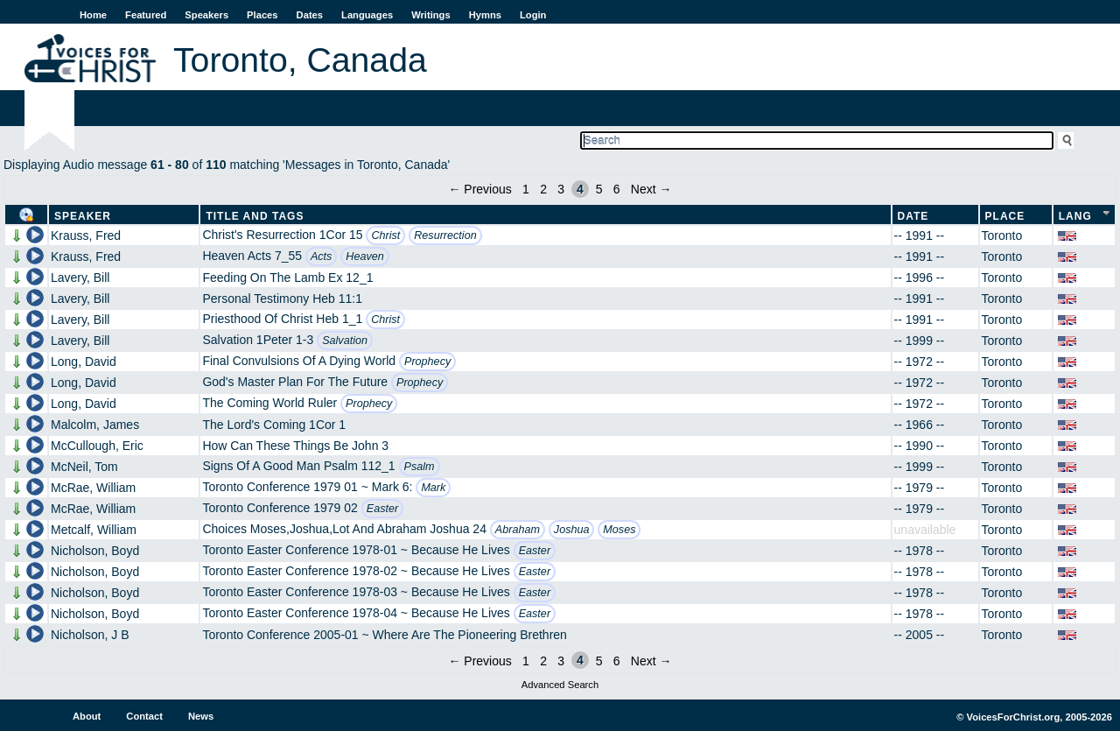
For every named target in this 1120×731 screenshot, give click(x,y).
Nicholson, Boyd (95, 551)
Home (93, 15)
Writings (431, 15)
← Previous (479, 189)
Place (1005, 216)
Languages (367, 15)
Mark (433, 487)
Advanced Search (560, 684)
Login (533, 15)
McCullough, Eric (97, 446)
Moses (619, 530)
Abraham (517, 530)
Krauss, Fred (86, 235)
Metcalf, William (93, 530)
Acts (321, 256)
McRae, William (93, 488)
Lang (1075, 216)
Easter (382, 509)
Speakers (206, 15)
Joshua (572, 530)
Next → (651, 189)
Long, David (83, 362)
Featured (145, 15)
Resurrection (445, 235)
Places (262, 15)
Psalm (419, 466)
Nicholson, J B (90, 635)
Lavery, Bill (80, 278)
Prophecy (427, 361)
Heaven (364, 256)
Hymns (485, 15)
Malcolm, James (95, 425)
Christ (385, 235)
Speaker (82, 216)
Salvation (345, 340)
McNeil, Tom (84, 467)
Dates (310, 15)
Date (913, 216)
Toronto (1002, 235)
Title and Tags (255, 216)
